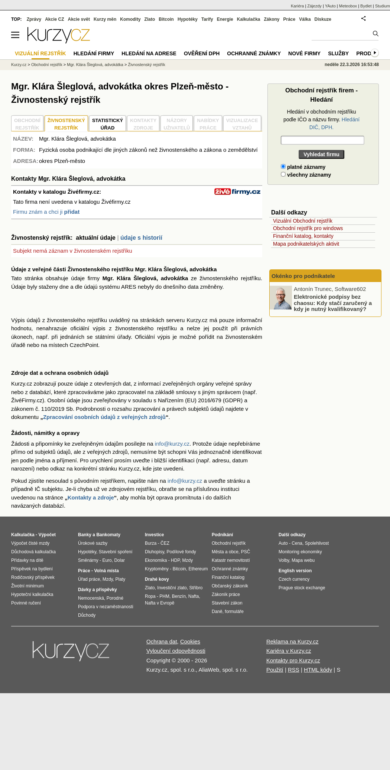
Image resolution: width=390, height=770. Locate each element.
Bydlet (366, 6)
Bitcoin (166, 19)
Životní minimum (27, 586)
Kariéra (297, 6)
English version (295, 570)
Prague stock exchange (302, 587)
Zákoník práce (226, 594)
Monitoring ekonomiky (300, 551)
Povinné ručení (26, 603)
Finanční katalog (228, 577)
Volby (284, 560)
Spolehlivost (317, 543)
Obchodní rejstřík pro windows (308, 228)
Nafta (193, 596)
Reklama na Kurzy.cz (292, 641)
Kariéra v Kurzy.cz (288, 651)
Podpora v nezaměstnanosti (105, 606)
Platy (121, 579)
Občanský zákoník (230, 586)
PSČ (245, 551)
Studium (382, 6)
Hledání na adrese (148, 53)
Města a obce (225, 551)
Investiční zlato (171, 587)
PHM (164, 596)
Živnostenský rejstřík (146, 64)
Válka (305, 19)
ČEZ (164, 543)
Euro (106, 560)
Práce (289, 19)
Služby (338, 53)
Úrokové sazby (92, 543)
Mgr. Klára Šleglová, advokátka (95, 64)
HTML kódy (318, 669)
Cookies (190, 641)
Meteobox (348, 6)
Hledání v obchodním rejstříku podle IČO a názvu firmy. (321, 119)
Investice (154, 534)
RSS (293, 669)
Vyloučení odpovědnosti (175, 651)
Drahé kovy (157, 579)
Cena (297, 543)
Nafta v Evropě (159, 603)
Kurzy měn (105, 19)
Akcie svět (79, 19)
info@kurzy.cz (172, 443)
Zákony (271, 19)
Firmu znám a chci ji (46, 212)
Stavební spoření (116, 551)
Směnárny (88, 560)
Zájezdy (314, 6)
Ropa (150, 596)
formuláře (234, 611)
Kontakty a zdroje (91, 497)
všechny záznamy (306, 175)
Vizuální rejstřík (40, 53)
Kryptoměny (157, 568)
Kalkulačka (248, 19)
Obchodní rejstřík (46, 64)
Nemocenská (91, 598)
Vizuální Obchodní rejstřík (302, 221)
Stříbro (195, 587)
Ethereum (198, 568)
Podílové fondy (181, 551)
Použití (274, 669)
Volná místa (106, 570)
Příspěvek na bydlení (32, 568)
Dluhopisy (154, 551)
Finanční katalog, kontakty (303, 236)
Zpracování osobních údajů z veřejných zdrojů (104, 417)
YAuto (330, 6)
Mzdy (108, 579)
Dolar (119, 560)
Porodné (115, 598)
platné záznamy (303, 167)
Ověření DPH (202, 53)
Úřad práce (89, 579)
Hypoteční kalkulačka (32, 594)
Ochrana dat (161, 641)
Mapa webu (303, 560)
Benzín (179, 596)
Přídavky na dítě (27, 560)
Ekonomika (156, 560)
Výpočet (47, 534)
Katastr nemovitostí (231, 560)
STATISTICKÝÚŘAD (107, 124)
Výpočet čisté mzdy (30, 543)
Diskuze (323, 19)
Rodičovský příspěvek (33, 577)
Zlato (149, 19)
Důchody (86, 615)
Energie (225, 19)
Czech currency (294, 579)
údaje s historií (141, 238)
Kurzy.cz (18, 64)
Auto (283, 543)
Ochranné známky (254, 53)
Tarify (207, 19)
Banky (84, 534)
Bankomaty (108, 534)
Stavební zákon (227, 603)
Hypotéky (188, 19)
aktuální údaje (96, 238)
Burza (150, 543)
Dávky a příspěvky (97, 589)
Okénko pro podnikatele (303, 276)
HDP (175, 560)
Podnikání (222, 534)
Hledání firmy (94, 53)
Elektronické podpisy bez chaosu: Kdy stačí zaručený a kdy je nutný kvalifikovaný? (333, 303)
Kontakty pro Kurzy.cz (293, 660)
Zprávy (34, 19)
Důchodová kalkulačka (33, 551)
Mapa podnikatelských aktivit (306, 244)
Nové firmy (304, 53)
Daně (217, 611)
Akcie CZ (54, 19)
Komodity (130, 19)
